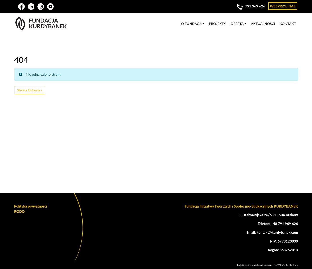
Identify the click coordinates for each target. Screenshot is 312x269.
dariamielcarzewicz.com (265, 265)
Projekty (217, 23)
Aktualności (263, 23)
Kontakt (288, 23)
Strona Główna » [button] (29, 90)
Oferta (237, 23)
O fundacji (191, 23)
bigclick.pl (293, 265)
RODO (19, 211)
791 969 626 (250, 6)
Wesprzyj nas (283, 6)
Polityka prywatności (30, 206)
